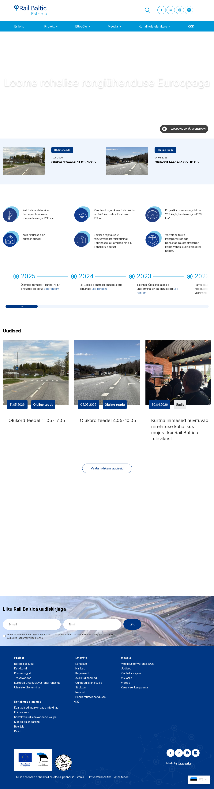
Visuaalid (126, 678)
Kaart (17, 731)
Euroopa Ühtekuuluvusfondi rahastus (37, 682)
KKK (191, 26)
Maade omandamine (27, 721)
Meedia (113, 26)
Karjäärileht (82, 673)
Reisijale (19, 726)
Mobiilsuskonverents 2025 (137, 663)
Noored (80, 692)
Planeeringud (22, 673)
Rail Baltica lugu (24, 663)
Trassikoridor (22, 678)
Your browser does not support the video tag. (107, 85)
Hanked (80, 668)
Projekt (49, 26)
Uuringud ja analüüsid (88, 682)
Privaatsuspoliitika (100, 777)
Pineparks (184, 763)
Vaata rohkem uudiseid (107, 468)
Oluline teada (62, 150)
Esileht (19, 26)
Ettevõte (81, 26)
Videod (125, 682)
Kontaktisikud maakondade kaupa (35, 717)
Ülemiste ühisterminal (27, 687)
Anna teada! (121, 777)
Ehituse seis (21, 712)
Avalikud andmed (86, 678)
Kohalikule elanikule (153, 26)
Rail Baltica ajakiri (131, 673)
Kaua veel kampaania (134, 687)
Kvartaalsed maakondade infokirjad (36, 707)
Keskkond (20, 668)
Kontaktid (81, 663)
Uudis (180, 404)
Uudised (126, 668)
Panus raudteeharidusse (90, 696)
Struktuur (81, 687)
